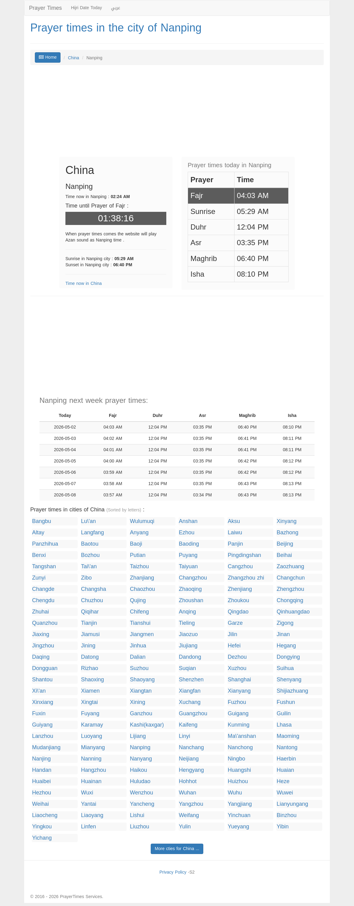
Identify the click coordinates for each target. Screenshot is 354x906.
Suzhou (139, 668)
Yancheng (142, 804)
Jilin (232, 634)
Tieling (187, 623)
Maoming (288, 736)
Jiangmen (142, 634)
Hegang (286, 646)
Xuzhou (237, 668)
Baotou (89, 544)
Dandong (190, 657)
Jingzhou (43, 646)
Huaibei (41, 781)
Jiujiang (188, 646)
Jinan (283, 634)
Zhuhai (40, 612)
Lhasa (284, 725)
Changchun (291, 578)
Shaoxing (92, 680)
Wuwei (285, 793)
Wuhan (187, 793)
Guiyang (42, 725)
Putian (138, 555)
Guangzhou (193, 713)
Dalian (138, 657)
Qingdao (238, 612)
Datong (90, 657)
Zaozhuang (290, 566)
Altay (38, 532)
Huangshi (239, 770)
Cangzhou (240, 566)
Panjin (235, 544)
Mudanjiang (46, 747)
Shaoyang (142, 680)
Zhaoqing (190, 589)
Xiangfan (190, 691)
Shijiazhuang (292, 691)
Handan (41, 770)
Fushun (286, 702)
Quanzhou (44, 623)
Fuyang (90, 713)
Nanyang (141, 759)
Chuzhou (92, 600)
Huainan (91, 781)
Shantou (42, 680)
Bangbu (41, 521)
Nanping (140, 747)
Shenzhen (191, 680)
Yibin (283, 827)
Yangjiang (240, 804)
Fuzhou (237, 702)
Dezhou (237, 657)
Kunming (238, 725)
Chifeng (139, 612)
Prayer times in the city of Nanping (115, 27)
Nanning (91, 759)
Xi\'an (39, 691)
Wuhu (235, 793)
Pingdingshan (244, 555)
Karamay (92, 725)
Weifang (189, 815)
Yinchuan (239, 815)
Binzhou (287, 815)
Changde (43, 589)
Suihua (285, 668)
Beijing (285, 544)
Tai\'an (89, 566)
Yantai (88, 804)
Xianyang (239, 691)
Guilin (284, 713)
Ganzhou (141, 713)
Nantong (287, 747)
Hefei (234, 646)
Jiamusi (90, 634)
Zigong (285, 623)
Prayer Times (45, 8)
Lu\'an (88, 521)
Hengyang (191, 770)
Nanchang (191, 747)
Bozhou (90, 555)
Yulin (185, 827)
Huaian (285, 770)
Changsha (93, 589)
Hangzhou (93, 770)
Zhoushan (191, 600)
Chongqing (290, 600)
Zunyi (39, 578)
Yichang (42, 838)
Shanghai (239, 680)
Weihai (40, 804)
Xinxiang (42, 702)
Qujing (138, 600)
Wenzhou (141, 793)
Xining (137, 702)
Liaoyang (92, 815)
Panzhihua (45, 544)
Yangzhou (191, 804)
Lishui (137, 815)
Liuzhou (139, 827)
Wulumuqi (142, 521)
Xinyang (287, 521)
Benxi (39, 555)
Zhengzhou (290, 589)
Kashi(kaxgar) (147, 725)
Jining (88, 646)
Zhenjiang (240, 589)
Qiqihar (90, 612)
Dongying (288, 657)
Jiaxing (40, 634)
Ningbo (236, 759)
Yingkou (42, 827)
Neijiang (189, 759)
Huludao (140, 781)
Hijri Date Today (86, 8)
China (73, 58)
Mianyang (93, 747)
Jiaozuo (188, 634)
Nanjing (41, 759)
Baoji (136, 544)
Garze (235, 623)
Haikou (138, 770)
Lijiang (138, 736)
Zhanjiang (142, 578)
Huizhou (238, 781)
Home (48, 57)
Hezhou (41, 793)
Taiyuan (188, 566)
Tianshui (140, 623)
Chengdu (43, 600)
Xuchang (190, 702)
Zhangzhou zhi (246, 578)
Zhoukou (238, 600)
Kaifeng (188, 725)
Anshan (188, 521)
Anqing (187, 612)
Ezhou (186, 532)
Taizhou (139, 566)
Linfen (88, 827)
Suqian (187, 668)
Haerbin (286, 759)
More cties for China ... (177, 849)
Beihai (284, 555)
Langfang (92, 532)
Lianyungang (292, 804)
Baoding (189, 544)
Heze (283, 781)
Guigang (238, 713)
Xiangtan (141, 691)
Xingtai (89, 702)
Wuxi (87, 793)
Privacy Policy (172, 872)
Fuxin (39, 713)
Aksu (234, 521)
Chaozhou (142, 589)
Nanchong (240, 747)
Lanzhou (42, 736)
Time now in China (83, 283)
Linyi (184, 736)
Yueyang (238, 827)
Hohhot (188, 781)
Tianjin (89, 623)
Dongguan (44, 668)
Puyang (188, 555)
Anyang (139, 532)
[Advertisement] (177, 114)
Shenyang (289, 680)
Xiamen (90, 691)
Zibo (86, 578)
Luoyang (91, 736)
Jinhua (138, 646)
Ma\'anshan (242, 736)
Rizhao (89, 668)
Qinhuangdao (293, 612)
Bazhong (287, 532)
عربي (115, 8)
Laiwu (235, 532)
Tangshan (44, 566)
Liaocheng (44, 815)
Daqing (41, 657)
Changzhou (193, 578)
